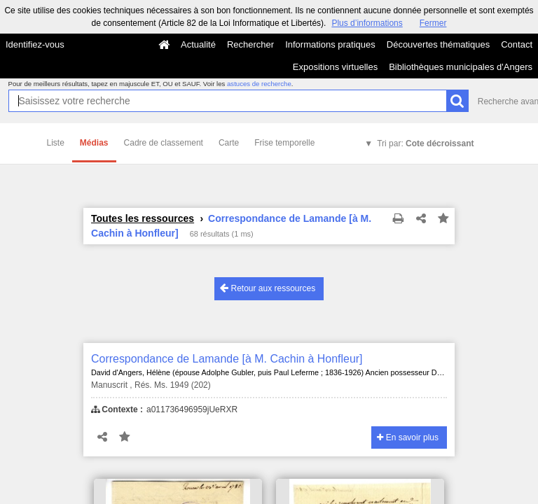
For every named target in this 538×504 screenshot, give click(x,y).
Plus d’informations (366, 23)
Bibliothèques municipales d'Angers (460, 67)
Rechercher (250, 44)
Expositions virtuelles (335, 67)
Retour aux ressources (267, 288)
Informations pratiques (330, 44)
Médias (94, 143)
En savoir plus (408, 437)
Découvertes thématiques (438, 44)
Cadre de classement (163, 143)
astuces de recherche (259, 84)
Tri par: (425, 143)
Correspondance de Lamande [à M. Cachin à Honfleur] (227, 359)
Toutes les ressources (142, 218)
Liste (55, 143)
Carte (229, 143)
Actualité (198, 44)
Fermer (433, 23)
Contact (516, 44)
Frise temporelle (284, 143)
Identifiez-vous (35, 44)
